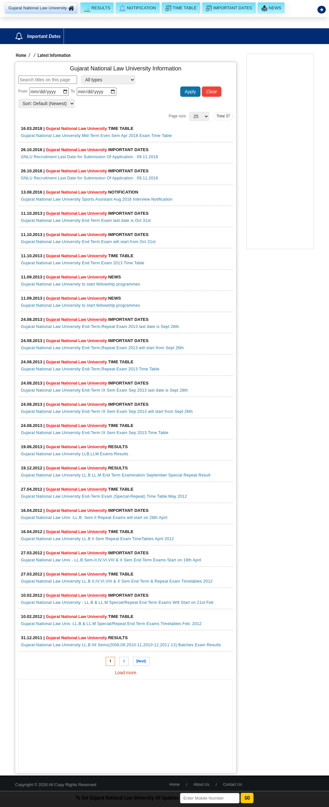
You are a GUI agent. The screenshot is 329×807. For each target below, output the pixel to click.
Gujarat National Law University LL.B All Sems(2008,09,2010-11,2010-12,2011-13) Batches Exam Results (121, 645)
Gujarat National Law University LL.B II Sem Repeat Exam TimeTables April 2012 (97, 539)
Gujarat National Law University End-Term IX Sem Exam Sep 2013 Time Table (94, 433)
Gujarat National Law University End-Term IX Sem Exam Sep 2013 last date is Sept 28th (104, 390)
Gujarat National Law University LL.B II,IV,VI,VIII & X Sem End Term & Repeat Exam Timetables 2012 (117, 581)
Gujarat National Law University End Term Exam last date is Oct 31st (86, 220)
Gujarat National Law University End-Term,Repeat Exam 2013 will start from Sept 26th (102, 348)
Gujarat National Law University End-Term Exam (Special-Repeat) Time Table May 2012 (104, 496)
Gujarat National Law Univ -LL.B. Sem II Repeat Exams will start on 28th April (94, 517)
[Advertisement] (126, 725)
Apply (190, 91)
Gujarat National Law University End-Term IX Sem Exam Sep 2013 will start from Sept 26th (107, 411)
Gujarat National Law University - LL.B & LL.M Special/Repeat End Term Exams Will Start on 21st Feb (117, 602)
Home (21, 55)
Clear (211, 91)
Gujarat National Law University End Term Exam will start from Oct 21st (88, 242)
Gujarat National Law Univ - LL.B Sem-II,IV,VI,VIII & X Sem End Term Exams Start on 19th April (111, 560)
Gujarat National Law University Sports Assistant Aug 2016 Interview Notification (97, 199)
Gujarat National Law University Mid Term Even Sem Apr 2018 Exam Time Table (96, 135)
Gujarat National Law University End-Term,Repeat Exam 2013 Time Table (90, 369)
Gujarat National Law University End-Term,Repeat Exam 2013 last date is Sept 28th (100, 326)
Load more (126, 672)
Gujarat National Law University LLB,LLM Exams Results (74, 454)
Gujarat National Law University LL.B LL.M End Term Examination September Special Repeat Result (115, 475)
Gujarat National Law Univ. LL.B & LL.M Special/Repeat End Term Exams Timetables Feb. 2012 (111, 623)
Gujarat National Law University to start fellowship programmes (80, 284)
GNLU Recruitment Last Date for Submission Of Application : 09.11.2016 (89, 157)
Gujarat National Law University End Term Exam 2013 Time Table (82, 263)
